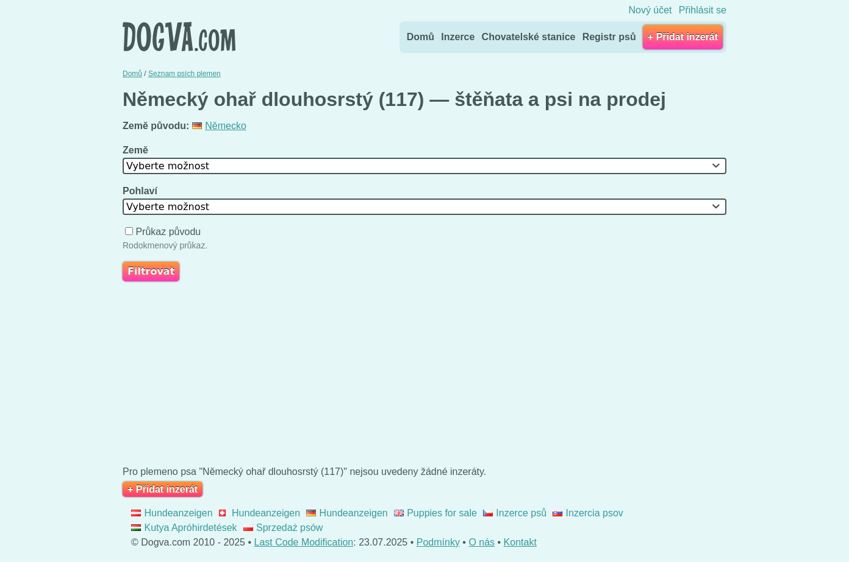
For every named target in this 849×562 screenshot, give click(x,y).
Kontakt (520, 542)
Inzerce (458, 37)
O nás (481, 542)
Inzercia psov (588, 513)
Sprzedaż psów (283, 527)
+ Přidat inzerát (683, 37)
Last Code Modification (304, 542)
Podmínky (438, 542)
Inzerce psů (514, 513)
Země (137, 150)
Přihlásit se (702, 10)
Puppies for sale (435, 513)
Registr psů (609, 37)
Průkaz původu (164, 232)
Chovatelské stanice (529, 37)
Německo (219, 126)
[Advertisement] (424, 376)
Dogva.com (179, 36)
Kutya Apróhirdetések (184, 527)
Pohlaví (141, 191)
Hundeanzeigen (172, 513)
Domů (420, 37)
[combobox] (424, 166)
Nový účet (650, 10)
